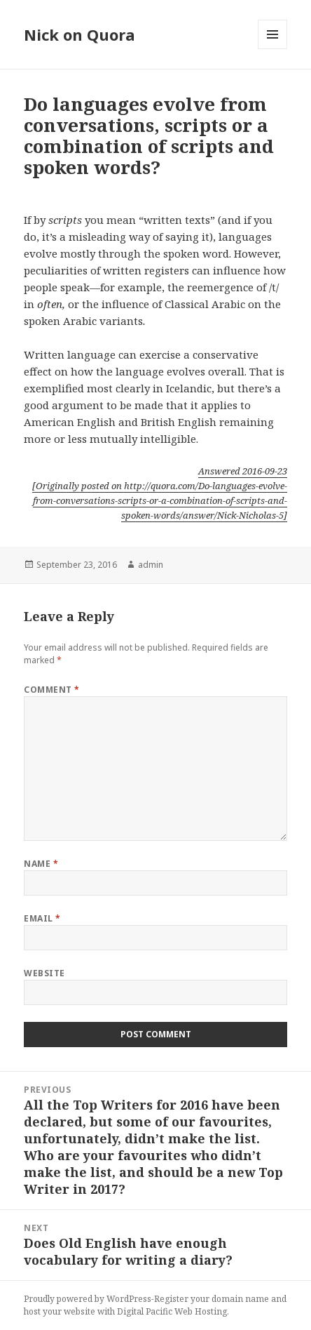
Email (42, 918)
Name (41, 864)
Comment (51, 690)
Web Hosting (200, 1311)
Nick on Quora (79, 34)
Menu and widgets (272, 48)
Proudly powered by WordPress (87, 1299)
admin (150, 565)
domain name (240, 1299)
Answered (242, 471)
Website (44, 973)
